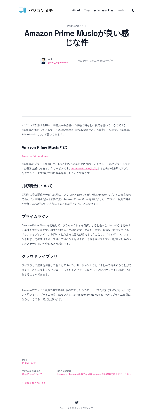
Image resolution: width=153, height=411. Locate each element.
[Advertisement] (76, 93)
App (33, 362)
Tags (87, 10)
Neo (62, 408)
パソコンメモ (86, 408)
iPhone (25, 362)
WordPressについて (32, 374)
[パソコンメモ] (35, 10)
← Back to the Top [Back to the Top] (33, 383)
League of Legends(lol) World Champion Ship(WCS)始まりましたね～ (94, 374)
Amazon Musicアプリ (84, 168)
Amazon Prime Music (35, 156)
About (76, 10)
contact (122, 10)
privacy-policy (103, 10)
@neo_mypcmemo (58, 62)
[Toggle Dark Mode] (133, 10)
